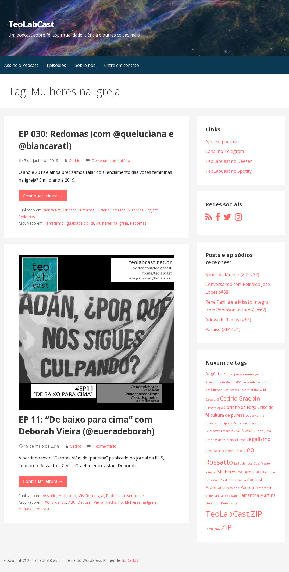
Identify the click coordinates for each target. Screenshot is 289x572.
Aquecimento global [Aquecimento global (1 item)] (219, 382)
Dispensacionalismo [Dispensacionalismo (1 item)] (247, 423)
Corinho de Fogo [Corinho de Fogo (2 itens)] (240, 407)
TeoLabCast (31, 24)
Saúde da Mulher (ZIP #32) (232, 275)
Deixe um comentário (111, 160)
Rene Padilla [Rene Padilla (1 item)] (214, 496)
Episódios (56, 65)
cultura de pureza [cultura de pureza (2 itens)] (227, 415)
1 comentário (104, 446)
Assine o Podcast (21, 65)
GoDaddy (129, 560)
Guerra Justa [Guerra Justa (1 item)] (262, 431)
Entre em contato (121, 65)
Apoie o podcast (221, 142)
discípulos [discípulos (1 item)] (226, 423)
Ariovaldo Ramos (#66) (228, 320)
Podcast (113, 495)
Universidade (133, 495)
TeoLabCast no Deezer (228, 161)
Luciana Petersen (111, 210)
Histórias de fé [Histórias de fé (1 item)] (215, 440)
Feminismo (54, 223)
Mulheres (135, 210)
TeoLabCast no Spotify (228, 171)
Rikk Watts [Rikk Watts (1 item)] (231, 496)
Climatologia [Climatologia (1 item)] (214, 408)
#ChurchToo (55, 502)
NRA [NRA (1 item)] (259, 472)
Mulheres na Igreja (112, 223)
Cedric (74, 160)
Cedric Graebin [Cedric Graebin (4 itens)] (240, 398)
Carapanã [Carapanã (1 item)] (212, 399)
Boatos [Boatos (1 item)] (234, 390)
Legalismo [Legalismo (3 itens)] (258, 439)
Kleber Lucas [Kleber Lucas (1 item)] (236, 440)
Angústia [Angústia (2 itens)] (214, 374)
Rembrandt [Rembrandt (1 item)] (263, 488)
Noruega (26, 508)
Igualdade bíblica (80, 223)
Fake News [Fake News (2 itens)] (241, 430)
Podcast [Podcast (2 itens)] (254, 480)
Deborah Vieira (90, 502)
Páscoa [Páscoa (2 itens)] (247, 487)
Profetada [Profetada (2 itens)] (215, 487)
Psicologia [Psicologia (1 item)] (232, 488)
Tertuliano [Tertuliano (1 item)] (212, 529)
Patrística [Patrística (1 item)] (239, 480)
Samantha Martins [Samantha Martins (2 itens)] (257, 495)
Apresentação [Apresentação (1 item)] (250, 374)
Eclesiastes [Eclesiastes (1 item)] (212, 431)
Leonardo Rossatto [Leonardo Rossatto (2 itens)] (223, 451)
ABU (72, 502)
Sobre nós (85, 65)
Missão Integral (91, 495)
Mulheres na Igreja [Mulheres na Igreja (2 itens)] (236, 472)
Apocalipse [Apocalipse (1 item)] (231, 374)
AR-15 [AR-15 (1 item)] (239, 382)
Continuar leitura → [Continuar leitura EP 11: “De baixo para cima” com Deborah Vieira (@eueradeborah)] (43, 481)
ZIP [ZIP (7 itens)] (226, 527)
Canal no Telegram (224, 151)
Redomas (138, 223)
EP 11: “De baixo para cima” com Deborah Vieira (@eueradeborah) (87, 425)
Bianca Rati (52, 210)
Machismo (67, 495)
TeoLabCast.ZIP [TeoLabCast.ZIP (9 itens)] (233, 513)
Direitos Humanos (78, 210)
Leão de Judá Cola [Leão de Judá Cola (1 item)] (247, 463)
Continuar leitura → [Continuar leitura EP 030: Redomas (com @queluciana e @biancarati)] (43, 196)
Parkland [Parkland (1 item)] (226, 480)
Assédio (49, 495)
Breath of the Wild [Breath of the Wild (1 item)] (253, 390)
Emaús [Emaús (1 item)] (225, 431)
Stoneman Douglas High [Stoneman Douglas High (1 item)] (222, 503)
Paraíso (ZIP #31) (222, 329)
